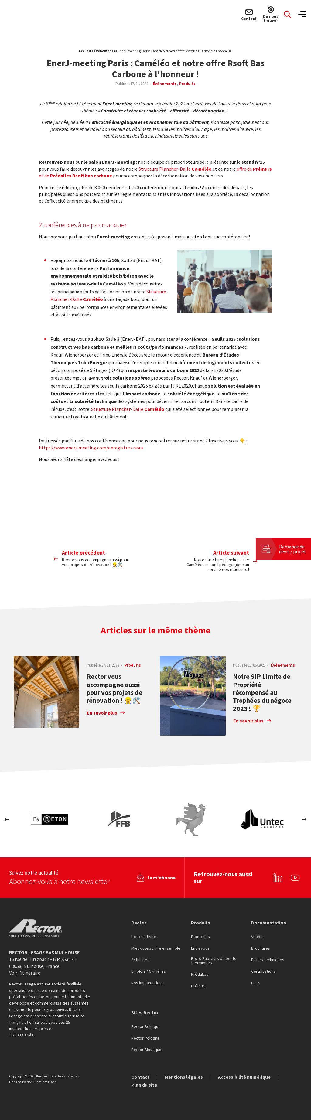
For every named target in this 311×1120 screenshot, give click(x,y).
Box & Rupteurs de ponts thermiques (213, 958)
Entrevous (200, 946)
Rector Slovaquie (146, 1047)
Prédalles (199, 972)
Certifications (263, 969)
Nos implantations (147, 980)
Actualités (140, 957)
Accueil (85, 51)
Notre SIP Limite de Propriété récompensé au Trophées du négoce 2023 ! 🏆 (262, 692)
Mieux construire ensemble (155, 946)
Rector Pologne (145, 1036)
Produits (200, 920)
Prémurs (199, 984)
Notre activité (143, 934)
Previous (7, 819)
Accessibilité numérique (244, 1075)
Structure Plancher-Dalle (175, 169)
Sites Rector (145, 1010)
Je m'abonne (161, 875)
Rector (138, 920)
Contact (140, 1075)
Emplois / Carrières (148, 969)
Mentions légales (184, 1075)
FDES (255, 980)
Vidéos (257, 934)
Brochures (260, 946)
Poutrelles (200, 934)
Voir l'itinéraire (24, 971)
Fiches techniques (267, 957)
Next (304, 819)
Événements (104, 51)
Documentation (268, 920)
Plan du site (144, 1083)
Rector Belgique (146, 1024)
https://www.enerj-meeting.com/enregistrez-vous (91, 448)
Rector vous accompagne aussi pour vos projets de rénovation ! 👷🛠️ (114, 688)
